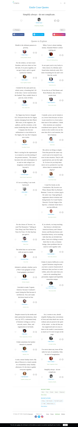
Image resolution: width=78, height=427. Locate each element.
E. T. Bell (43, 405)
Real (54, 146)
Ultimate (29, 59)
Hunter (54, 107)
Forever (28, 149)
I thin (28, 356)
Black (25, 149)
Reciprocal (62, 394)
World (50, 86)
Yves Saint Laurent (58, 402)
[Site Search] (61, 3)
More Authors (44, 408)
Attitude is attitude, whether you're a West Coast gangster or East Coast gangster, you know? (26, 271)
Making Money (55, 61)
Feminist (30, 338)
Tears (27, 246)
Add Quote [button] (57, 415)
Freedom (29, 84)
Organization (25, 338)
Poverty (22, 59)
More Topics (44, 396)
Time (23, 109)
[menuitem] (47, 416)
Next (62, 30)
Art (50, 61)
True (23, 149)
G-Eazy (43, 402)
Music (21, 338)
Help (52, 181)
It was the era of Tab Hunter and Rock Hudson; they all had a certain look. (52, 94)
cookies (18, 425)
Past (29, 109)
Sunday (26, 381)
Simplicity (37, 26)
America (24, 309)
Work (26, 196)
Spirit (51, 346)
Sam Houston (49, 402)
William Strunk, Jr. (51, 405)
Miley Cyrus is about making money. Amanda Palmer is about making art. (52, 49)
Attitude (23, 283)
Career (26, 109)
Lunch (29, 381)
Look (52, 107)
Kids (51, 258)
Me (55, 86)
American (55, 258)
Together (25, 84)
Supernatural (29, 179)
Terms (47, 415)
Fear (28, 309)
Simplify (41, 26)
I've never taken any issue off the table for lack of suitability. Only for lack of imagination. (52, 353)
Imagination (52, 366)
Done (53, 86)
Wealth (25, 59)
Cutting (54, 346)
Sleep (24, 246)
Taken (48, 366)
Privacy (52, 415)
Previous (17, 30)
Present (24, 179)
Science (54, 218)
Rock (49, 107)
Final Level (30, 415)
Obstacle (24, 356)
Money (48, 61)
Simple (54, 181)
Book (51, 218)
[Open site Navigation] (64, 3)
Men (49, 218)
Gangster (27, 283)
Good (22, 84)
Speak (56, 394)
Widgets (63, 415)
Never (56, 366)
